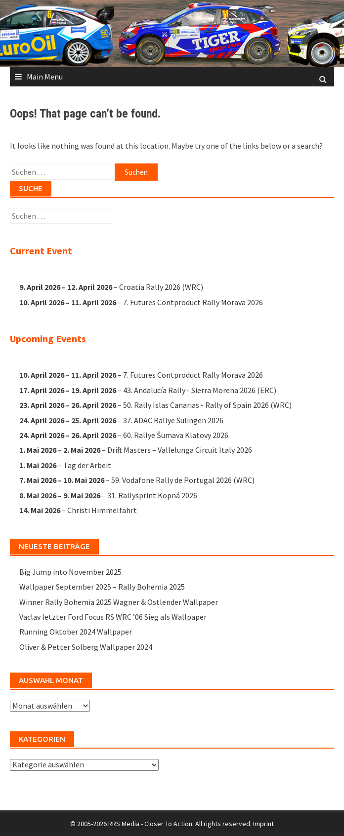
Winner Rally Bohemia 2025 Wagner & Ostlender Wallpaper (118, 602)
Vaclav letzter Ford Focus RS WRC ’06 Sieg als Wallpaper (113, 617)
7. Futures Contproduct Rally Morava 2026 (193, 302)
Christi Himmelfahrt (102, 510)
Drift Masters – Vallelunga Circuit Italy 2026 (179, 450)
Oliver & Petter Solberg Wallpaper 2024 (85, 647)
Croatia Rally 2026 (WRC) (161, 287)
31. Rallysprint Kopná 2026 (152, 495)
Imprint (263, 823)
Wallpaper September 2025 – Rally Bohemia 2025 (102, 587)
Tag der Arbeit (87, 465)
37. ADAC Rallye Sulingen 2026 (173, 420)
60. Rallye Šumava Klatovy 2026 (175, 435)
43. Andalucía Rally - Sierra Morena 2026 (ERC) (199, 390)
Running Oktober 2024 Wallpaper (75, 632)
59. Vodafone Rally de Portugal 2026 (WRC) (183, 480)
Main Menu (45, 76)
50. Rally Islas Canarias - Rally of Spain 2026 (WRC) (207, 405)
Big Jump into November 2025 (70, 572)
